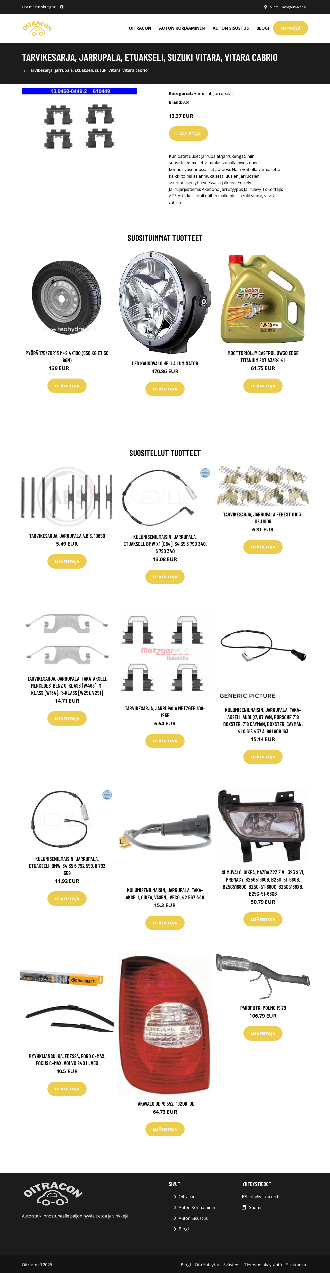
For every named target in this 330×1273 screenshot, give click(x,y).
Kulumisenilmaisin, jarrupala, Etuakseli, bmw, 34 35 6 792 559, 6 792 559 (67, 864)
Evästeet (231, 1263)
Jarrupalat (223, 92)
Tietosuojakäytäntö (263, 1263)
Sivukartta (296, 1263)
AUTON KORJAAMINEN (182, 27)
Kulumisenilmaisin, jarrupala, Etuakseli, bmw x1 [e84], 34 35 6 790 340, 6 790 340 (165, 542)
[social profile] (61, 7)
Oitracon (187, 1195)
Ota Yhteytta (207, 1263)
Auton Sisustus (193, 1217)
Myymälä (290, 27)
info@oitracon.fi (290, 6)
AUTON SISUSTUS (231, 27)
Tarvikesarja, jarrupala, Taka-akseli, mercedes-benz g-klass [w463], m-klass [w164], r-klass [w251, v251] (67, 684)
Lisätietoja (188, 132)
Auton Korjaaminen (197, 1206)
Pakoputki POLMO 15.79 (263, 1006)
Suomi (267, 6)
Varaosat (202, 92)
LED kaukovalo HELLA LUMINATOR (165, 361)
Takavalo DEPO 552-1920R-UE (165, 1102)
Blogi (263, 27)
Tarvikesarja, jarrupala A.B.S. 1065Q (67, 534)
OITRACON (140, 27)
